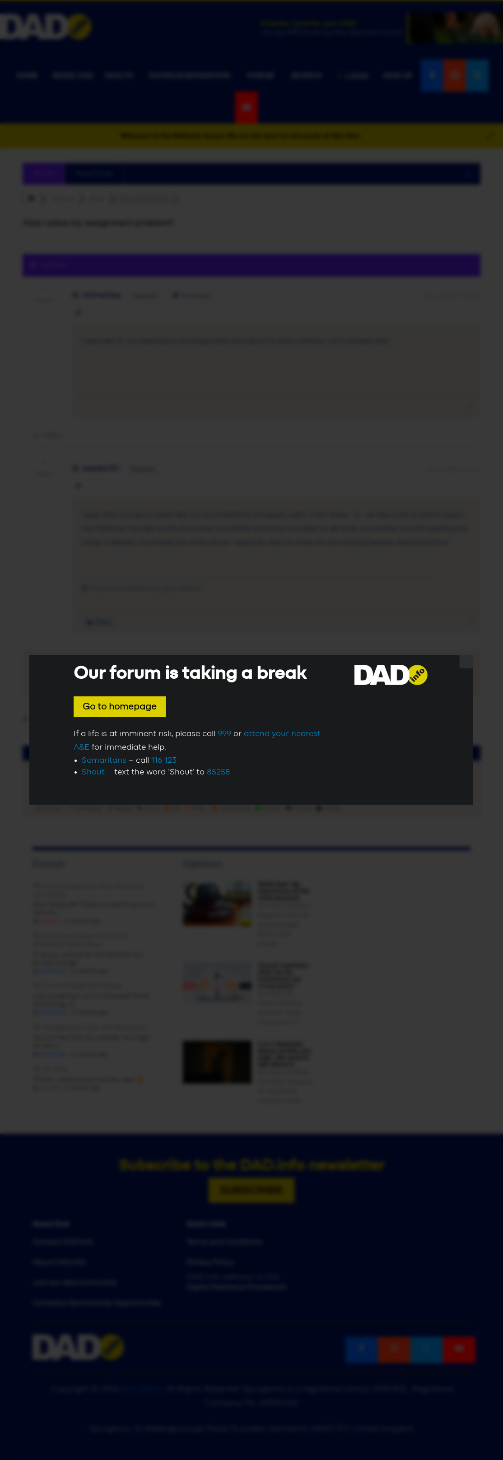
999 (224, 734)
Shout (93, 772)
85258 (218, 772)
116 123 (164, 760)
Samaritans (104, 760)
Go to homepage (120, 706)
